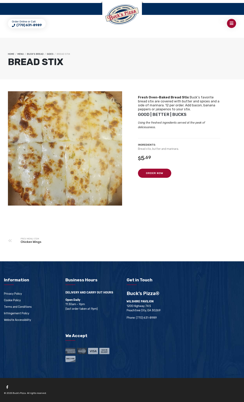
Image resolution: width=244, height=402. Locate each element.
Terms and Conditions (18, 307)
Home (11, 54)
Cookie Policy (12, 300)
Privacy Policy (13, 293)
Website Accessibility (17, 320)
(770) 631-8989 (29, 25)
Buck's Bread (35, 54)
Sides (50, 54)
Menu (20, 54)
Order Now (154, 173)
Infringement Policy (16, 313)
